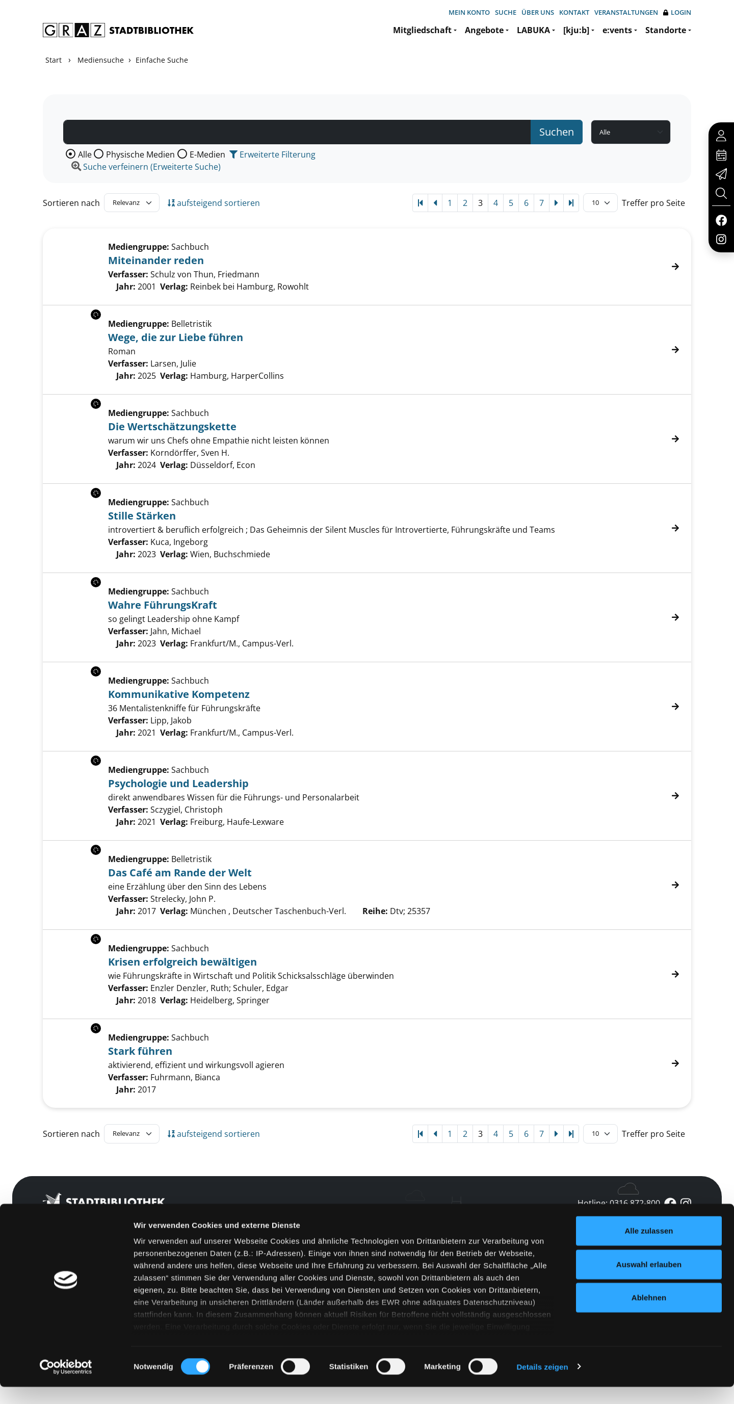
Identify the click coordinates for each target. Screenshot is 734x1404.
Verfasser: (128, 274)
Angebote (484, 30)
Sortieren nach (71, 203)
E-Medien (207, 154)
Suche (505, 12)
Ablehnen (649, 1315)
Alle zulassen (648, 1248)
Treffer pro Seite (653, 203)
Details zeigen (542, 1384)
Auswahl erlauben (648, 1281)
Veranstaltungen (626, 12)
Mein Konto (469, 12)
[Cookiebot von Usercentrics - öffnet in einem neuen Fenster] (66, 1384)
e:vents (617, 30)
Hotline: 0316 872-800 (619, 1203)
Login (677, 12)
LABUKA (533, 30)
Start (53, 60)
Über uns (537, 12)
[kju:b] (576, 30)
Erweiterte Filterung (272, 154)
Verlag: (174, 286)
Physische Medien (140, 154)
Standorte (665, 30)
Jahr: (126, 286)
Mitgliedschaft (422, 30)
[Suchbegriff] (297, 132)
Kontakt (574, 12)
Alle (85, 154)
